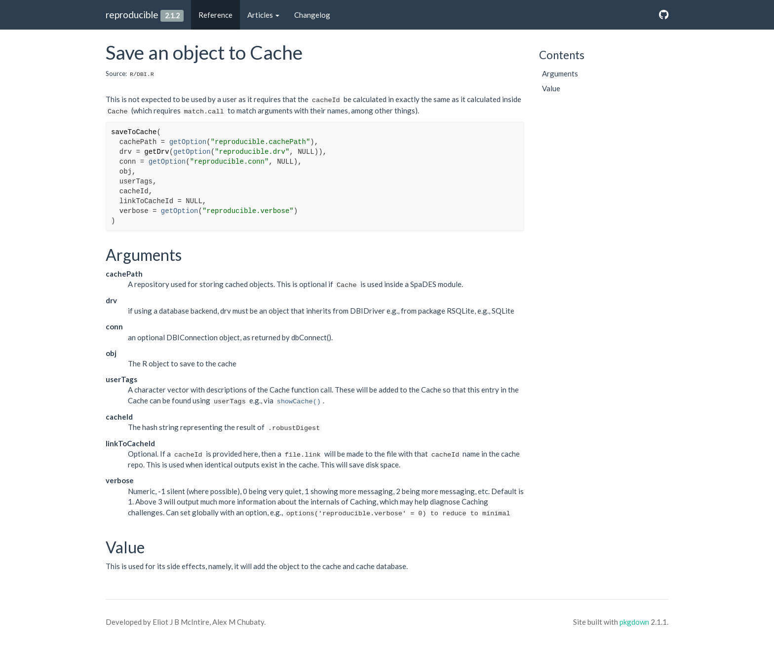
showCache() (299, 401)
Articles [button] (263, 14)
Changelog (312, 14)
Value (551, 88)
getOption (188, 142)
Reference (215, 14)
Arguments (560, 73)
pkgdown (634, 621)
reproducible (132, 14)
